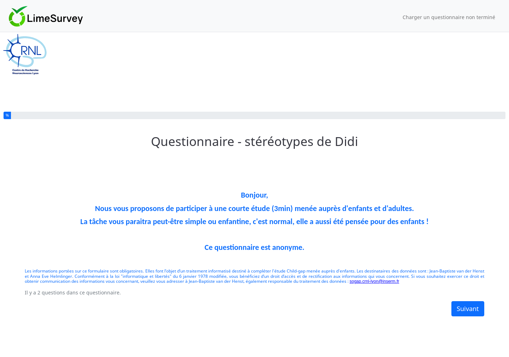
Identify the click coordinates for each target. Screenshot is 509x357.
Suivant (468, 308)
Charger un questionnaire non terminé (449, 17)
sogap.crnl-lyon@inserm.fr (374, 281)
